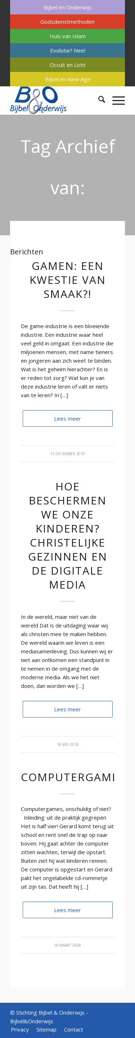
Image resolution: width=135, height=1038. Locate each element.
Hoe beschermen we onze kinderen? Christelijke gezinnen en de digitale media (67, 535)
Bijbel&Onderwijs (31, 1021)
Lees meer (67, 418)
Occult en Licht (68, 64)
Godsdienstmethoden (67, 21)
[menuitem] (67, 7)
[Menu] (115, 100)
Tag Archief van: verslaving (68, 187)
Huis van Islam (68, 36)
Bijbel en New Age (67, 79)
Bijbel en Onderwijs (68, 7)
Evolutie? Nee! (67, 50)
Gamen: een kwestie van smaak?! (68, 279)
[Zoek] (98, 100)
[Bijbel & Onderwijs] (56, 100)
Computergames (73, 777)
